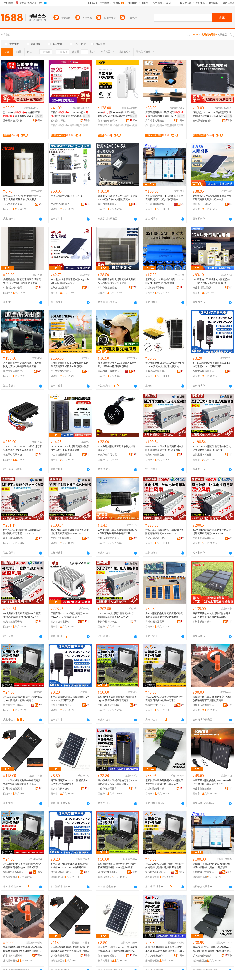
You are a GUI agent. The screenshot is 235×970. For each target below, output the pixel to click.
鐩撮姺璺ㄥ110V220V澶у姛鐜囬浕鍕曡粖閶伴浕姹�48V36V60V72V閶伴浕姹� (212, 114)
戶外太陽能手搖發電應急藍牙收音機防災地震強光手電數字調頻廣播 (22, 365)
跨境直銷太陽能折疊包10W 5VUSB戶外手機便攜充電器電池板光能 (212, 782)
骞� (39, 120)
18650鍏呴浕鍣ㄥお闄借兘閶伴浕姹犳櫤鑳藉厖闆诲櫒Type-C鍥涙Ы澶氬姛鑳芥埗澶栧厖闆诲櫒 (22, 865)
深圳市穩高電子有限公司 (61, 621)
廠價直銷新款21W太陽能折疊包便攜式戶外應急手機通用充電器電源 (211, 615)
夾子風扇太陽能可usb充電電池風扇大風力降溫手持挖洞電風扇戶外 (117, 365)
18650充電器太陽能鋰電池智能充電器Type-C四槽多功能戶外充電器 (22, 698)
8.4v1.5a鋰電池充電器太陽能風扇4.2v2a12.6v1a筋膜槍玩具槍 (70, 698)
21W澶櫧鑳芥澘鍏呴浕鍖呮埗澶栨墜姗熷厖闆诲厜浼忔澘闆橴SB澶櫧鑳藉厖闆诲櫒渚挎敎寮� (70, 949)
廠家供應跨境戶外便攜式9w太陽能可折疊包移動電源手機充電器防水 (164, 782)
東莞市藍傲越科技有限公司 (203, 788)
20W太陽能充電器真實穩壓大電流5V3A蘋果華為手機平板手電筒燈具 (117, 532)
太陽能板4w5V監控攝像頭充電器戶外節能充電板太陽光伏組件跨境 (212, 198)
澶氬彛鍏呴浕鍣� (60, 125)
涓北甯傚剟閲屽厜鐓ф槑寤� (108, 872)
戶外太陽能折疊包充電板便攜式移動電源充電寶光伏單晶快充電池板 (164, 615)
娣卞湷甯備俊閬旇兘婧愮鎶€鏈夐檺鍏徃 (61, 955)
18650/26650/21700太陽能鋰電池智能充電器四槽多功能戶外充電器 (164, 698)
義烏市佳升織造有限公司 (108, 371)
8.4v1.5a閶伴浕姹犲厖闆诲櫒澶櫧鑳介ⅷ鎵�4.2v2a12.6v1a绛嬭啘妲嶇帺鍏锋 (69, 865)
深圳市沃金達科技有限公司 (203, 705)
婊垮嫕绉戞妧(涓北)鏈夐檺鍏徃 (14, 872)
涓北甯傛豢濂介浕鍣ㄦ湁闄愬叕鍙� (156, 955)
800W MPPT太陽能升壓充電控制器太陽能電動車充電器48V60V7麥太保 (164, 448)
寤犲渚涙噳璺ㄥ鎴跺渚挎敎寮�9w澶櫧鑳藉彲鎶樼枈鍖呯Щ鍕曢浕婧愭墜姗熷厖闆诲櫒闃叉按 (212, 949)
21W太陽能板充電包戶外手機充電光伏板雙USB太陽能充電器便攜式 (22, 782)
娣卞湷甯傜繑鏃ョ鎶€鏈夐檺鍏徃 (108, 955)
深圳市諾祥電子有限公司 (156, 287)
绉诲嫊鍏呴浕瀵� (122, 125)
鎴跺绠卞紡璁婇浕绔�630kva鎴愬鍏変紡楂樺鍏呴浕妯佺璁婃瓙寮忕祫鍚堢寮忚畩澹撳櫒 (211, 865)
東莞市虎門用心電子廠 (108, 454)
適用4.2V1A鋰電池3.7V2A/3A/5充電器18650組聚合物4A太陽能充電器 (117, 198)
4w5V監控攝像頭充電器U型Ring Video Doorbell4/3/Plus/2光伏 (70, 281)
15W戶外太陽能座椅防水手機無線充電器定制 (116, 448)
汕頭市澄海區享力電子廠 (14, 204)
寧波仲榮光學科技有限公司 (14, 371)
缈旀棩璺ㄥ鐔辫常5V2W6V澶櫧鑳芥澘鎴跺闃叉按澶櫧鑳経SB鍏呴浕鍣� (117, 949)
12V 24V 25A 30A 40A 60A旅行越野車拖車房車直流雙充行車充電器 (22, 448)
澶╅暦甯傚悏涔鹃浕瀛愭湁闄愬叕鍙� (14, 120)
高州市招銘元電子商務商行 (156, 621)
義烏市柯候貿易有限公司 (156, 454)
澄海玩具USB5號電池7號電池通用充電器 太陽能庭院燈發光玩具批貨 (22, 198)
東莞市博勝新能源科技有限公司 (203, 287)
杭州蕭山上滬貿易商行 (203, 204)
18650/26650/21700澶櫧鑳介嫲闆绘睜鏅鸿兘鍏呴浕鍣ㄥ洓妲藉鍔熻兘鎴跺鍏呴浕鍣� (164, 865)
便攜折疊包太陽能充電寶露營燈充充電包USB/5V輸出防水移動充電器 (22, 281)
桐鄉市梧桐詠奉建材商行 (108, 621)
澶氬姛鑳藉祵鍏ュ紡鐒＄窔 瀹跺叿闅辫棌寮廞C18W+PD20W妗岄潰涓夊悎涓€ (164, 114)
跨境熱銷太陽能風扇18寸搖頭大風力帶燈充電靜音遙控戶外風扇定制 (69, 365)
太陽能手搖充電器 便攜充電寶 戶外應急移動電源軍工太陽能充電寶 (212, 698)
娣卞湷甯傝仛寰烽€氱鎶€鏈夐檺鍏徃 (203, 955)
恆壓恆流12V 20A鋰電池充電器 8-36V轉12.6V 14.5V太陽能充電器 (70, 615)
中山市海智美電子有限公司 (108, 538)
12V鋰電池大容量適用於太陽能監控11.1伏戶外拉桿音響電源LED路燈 (212, 281)
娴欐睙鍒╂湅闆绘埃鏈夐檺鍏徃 (203, 872)
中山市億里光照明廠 (61, 454)
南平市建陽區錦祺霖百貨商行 (14, 538)
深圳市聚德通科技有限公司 (156, 788)
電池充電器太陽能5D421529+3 (66, 196)
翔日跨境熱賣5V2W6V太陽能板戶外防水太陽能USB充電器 (69, 782)
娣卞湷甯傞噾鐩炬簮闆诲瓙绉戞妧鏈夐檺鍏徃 (61, 872)
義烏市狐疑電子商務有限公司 (14, 621)
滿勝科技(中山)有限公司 (14, 705)
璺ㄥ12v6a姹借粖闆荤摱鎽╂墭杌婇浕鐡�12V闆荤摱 (21, 114)
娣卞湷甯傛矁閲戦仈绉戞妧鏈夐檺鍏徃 (14, 955)
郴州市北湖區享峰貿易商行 (203, 538)
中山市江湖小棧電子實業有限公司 (14, 287)
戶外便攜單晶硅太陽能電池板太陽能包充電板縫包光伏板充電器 (117, 281)
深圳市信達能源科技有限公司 (14, 788)
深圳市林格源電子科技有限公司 (108, 204)
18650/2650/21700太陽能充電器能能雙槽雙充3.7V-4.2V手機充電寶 (70, 448)
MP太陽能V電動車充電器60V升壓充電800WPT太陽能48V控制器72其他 (22, 615)
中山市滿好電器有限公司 (108, 788)
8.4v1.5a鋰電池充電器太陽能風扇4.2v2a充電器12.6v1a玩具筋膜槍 (212, 365)
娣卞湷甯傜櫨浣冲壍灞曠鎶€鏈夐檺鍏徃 (108, 120)
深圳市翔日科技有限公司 (61, 788)
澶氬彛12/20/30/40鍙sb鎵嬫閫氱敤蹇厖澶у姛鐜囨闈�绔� (70, 114)
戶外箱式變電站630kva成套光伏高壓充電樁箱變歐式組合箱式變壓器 (164, 198)
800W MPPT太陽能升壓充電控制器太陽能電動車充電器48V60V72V (212, 448)
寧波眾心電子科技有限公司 (14, 454)
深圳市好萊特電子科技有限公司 (61, 204)
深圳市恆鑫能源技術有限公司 (108, 287)
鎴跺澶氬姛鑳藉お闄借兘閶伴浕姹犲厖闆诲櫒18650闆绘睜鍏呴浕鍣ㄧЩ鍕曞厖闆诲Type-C (164, 949)
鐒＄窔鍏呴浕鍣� (154, 125)
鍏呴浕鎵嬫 (76, 125)
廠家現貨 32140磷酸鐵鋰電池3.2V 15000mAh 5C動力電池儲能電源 (164, 281)
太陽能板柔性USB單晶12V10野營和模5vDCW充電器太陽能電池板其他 (164, 365)
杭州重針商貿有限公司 (203, 454)
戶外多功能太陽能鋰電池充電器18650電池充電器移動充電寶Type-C (117, 782)
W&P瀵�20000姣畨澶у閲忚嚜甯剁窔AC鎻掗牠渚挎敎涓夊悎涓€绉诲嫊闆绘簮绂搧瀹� (117, 114)
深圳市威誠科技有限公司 (203, 621)
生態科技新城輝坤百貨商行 (61, 538)
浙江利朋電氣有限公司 (156, 204)
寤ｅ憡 (38, 116)
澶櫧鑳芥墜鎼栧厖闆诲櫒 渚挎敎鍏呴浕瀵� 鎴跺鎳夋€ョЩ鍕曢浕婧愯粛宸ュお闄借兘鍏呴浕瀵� (22, 949)
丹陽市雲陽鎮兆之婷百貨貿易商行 (156, 538)
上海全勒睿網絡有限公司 (156, 371)
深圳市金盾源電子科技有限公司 (203, 371)
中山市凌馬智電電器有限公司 (61, 371)
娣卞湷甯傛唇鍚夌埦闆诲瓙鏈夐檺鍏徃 (156, 120)
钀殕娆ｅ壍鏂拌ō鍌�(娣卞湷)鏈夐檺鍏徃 (61, 120)
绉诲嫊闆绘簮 (105, 125)
